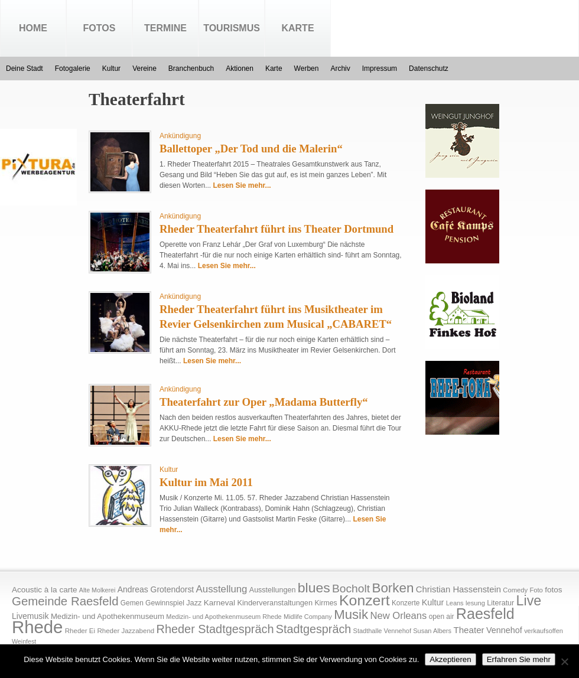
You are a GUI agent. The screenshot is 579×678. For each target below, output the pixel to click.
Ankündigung (180, 136)
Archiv (340, 68)
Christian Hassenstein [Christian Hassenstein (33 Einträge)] (458, 589)
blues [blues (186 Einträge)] (314, 587)
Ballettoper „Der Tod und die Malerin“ (251, 148)
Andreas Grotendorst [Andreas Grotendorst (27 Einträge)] (156, 589)
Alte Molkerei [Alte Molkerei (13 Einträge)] (97, 590)
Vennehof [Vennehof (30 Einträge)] (504, 630)
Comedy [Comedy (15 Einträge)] (515, 590)
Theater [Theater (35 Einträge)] (468, 630)
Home (33, 28)
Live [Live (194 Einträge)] (529, 600)
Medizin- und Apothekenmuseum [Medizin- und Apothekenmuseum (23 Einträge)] (107, 616)
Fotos (99, 28)
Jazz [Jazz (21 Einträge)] (193, 602)
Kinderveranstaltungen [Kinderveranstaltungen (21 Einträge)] (275, 602)
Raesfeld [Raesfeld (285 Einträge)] (485, 613)
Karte (297, 28)
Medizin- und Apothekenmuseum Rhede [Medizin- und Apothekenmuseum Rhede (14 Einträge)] (223, 616)
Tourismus (231, 28)
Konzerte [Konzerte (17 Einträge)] (405, 603)
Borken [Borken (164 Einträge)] (393, 588)
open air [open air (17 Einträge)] (441, 616)
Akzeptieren (450, 659)
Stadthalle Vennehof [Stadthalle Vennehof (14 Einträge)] (382, 630)
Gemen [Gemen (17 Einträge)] (132, 603)
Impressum (379, 68)
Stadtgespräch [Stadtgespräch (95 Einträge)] (313, 628)
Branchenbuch (191, 68)
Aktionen (239, 68)
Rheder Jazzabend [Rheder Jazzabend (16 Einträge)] (125, 630)
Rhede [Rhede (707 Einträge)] (37, 627)
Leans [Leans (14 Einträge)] (455, 603)
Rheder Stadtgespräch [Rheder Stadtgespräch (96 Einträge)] (215, 628)
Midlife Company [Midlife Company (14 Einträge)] (308, 616)
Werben (306, 68)
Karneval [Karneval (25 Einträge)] (219, 602)
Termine (165, 28)
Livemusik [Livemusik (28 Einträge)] (30, 616)
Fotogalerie (72, 68)
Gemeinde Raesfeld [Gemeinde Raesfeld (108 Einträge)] (65, 601)
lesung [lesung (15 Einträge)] (475, 603)
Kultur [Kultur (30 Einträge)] (433, 602)
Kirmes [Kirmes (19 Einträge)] (325, 603)
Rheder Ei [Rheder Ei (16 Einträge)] (80, 630)
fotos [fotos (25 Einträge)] (553, 589)
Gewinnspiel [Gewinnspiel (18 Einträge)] (164, 603)
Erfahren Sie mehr (519, 659)
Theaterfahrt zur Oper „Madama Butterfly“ (264, 402)
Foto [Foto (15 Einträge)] (535, 590)
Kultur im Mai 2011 (206, 482)
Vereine (144, 68)
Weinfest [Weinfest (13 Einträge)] (24, 641)
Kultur (111, 68)
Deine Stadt (24, 68)
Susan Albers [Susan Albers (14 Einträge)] (432, 630)
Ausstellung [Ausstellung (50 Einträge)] (222, 589)
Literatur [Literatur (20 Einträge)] (500, 603)
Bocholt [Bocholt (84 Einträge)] (351, 588)
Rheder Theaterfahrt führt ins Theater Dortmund (276, 229)
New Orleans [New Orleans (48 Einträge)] (398, 615)
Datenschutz (428, 68)
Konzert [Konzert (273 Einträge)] (364, 600)
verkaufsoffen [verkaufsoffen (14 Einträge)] (543, 630)
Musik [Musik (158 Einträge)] (351, 614)
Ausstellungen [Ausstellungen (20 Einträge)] (272, 590)
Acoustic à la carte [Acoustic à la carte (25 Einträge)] (44, 589)
